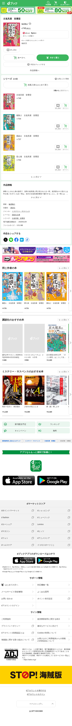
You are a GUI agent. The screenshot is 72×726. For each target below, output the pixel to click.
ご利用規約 (6, 619)
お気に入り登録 (63, 79)
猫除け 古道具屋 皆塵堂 (27, 115)
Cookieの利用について (46, 633)
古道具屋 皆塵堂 (23, 95)
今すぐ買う (54, 58)
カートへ (21, 58)
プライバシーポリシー (10, 626)
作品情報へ (34, 70)
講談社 (12, 208)
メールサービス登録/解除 (12, 592)
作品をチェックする (37, 64)
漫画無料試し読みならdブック (11, 441)
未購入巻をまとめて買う (38, 85)
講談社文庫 (16, 215)
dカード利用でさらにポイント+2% (32, 40)
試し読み (13, 50)
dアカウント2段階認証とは (12, 633)
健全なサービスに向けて (47, 626)
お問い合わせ (7, 599)
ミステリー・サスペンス (21, 211)
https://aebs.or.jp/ (30, 660)
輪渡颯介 (25, 24)
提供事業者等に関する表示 (48, 619)
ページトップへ (36, 704)
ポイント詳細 (27, 36)
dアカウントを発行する (36, 690)
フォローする (30, 23)
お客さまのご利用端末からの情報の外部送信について (51, 639)
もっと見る (63, 268)
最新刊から (65, 90)
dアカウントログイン (10, 605)
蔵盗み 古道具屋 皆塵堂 (27, 136)
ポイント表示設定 (44, 599)
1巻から (56, 90)
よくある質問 (43, 592)
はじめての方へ (9, 584)
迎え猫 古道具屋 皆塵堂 (27, 156)
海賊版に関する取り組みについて (15, 640)
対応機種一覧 (43, 585)
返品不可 (24, 43)
